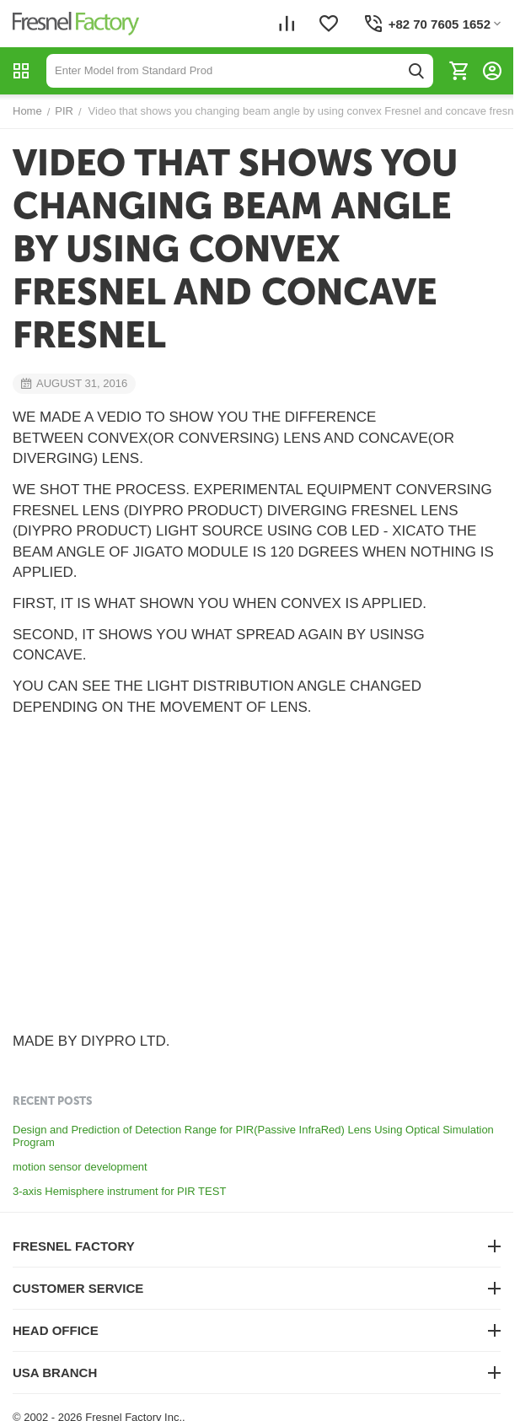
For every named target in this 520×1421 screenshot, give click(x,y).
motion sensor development (80, 1166)
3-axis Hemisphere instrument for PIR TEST (119, 1191)
